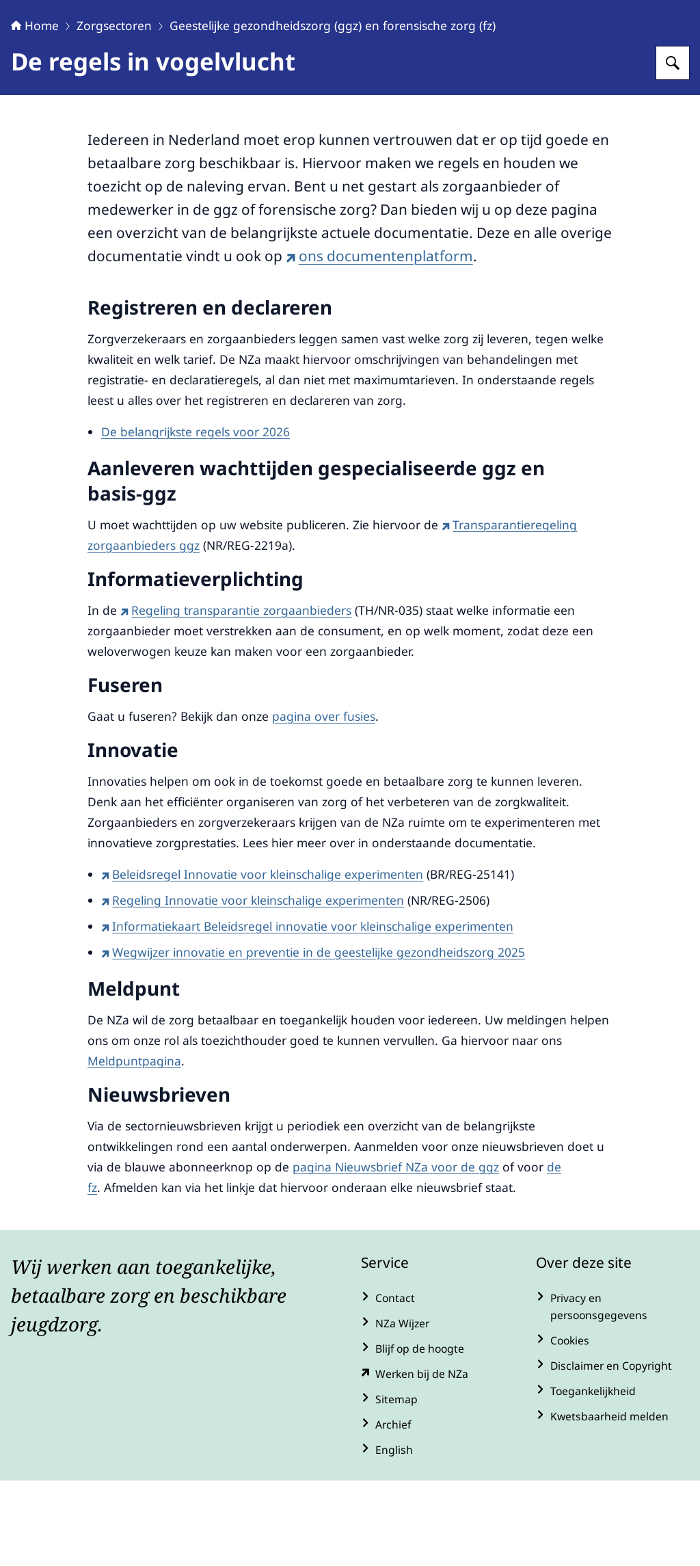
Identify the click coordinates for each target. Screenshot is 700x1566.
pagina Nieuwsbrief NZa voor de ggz (396, 1252)
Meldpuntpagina (134, 1146)
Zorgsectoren (114, 111)
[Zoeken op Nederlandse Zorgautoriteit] (672, 148)
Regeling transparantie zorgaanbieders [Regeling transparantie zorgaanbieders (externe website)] (235, 695)
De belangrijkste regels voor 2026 (195, 517)
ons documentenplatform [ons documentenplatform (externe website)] (379, 341)
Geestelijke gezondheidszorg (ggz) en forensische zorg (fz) (333, 111)
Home (35, 111)
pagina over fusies (323, 801)
